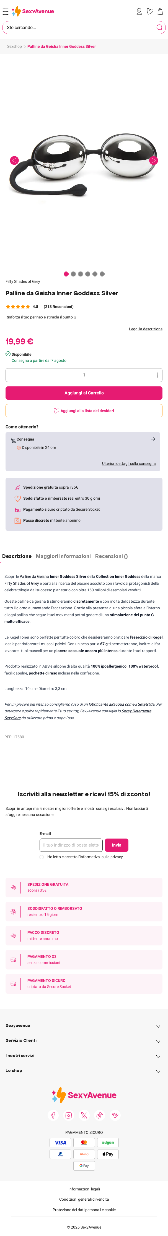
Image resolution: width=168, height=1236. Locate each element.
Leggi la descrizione (145, 329)
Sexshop (14, 46)
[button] (84, 160)
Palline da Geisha (34, 576)
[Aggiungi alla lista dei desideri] (84, 410)
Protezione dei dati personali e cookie (84, 1210)
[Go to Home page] (33, 11)
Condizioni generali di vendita (84, 1199)
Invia (117, 845)
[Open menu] (5, 11)
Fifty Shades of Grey (23, 281)
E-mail (45, 833)
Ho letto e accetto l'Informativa (85, 857)
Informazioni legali (84, 1189)
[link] (140, 11)
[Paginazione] (66, 274)
